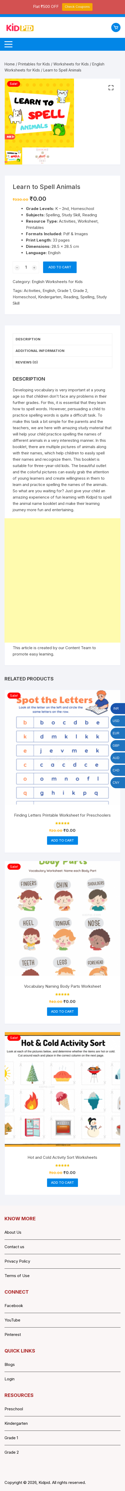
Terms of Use (17, 1275)
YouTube (12, 1320)
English (49, 290)
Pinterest (12, 1334)
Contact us (14, 1246)
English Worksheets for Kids (57, 281)
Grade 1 (64, 290)
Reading (70, 296)
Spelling (87, 296)
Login (9, 1378)
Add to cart (59, 267)
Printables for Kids (34, 64)
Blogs (9, 1364)
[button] (111, 88)
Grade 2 (80, 290)
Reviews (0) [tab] (27, 362)
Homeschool (24, 296)
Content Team (78, 647)
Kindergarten (49, 296)
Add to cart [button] (62, 840)
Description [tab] (28, 339)
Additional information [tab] (40, 351)
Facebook (13, 1305)
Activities (32, 290)
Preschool (13, 1408)
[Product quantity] (26, 267)
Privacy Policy (17, 1261)
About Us (12, 1232)
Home (9, 64)
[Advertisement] (62, 580)
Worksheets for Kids (71, 64)
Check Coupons (77, 7)
